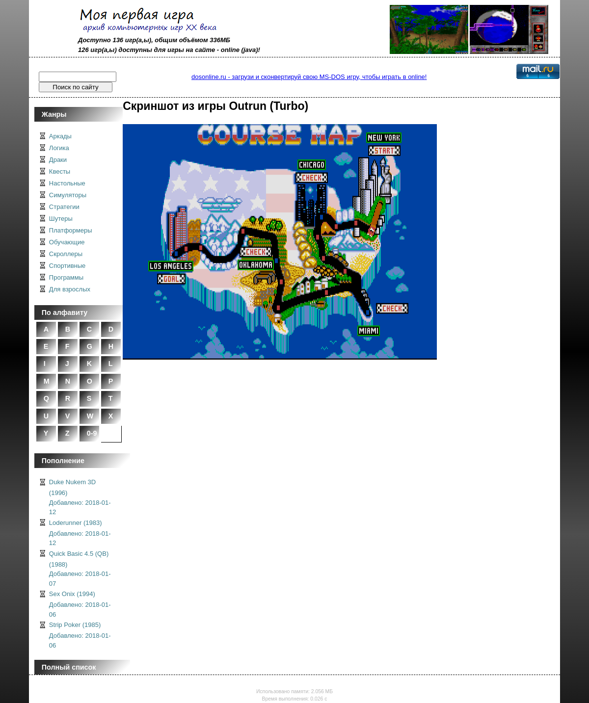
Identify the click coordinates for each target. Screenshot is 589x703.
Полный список (69, 667)
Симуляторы (67, 195)
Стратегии (64, 206)
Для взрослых (69, 289)
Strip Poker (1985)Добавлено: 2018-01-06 (80, 635)
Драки (58, 159)
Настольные (67, 183)
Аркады (60, 136)
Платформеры (70, 230)
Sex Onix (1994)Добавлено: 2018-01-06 (80, 604)
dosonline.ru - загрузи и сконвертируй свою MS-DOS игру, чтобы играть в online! (309, 76)
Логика (59, 148)
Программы (66, 277)
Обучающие (67, 242)
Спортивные (67, 265)
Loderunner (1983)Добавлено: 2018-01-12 (80, 533)
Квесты (59, 171)
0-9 (92, 433)
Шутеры (61, 218)
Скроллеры (65, 254)
